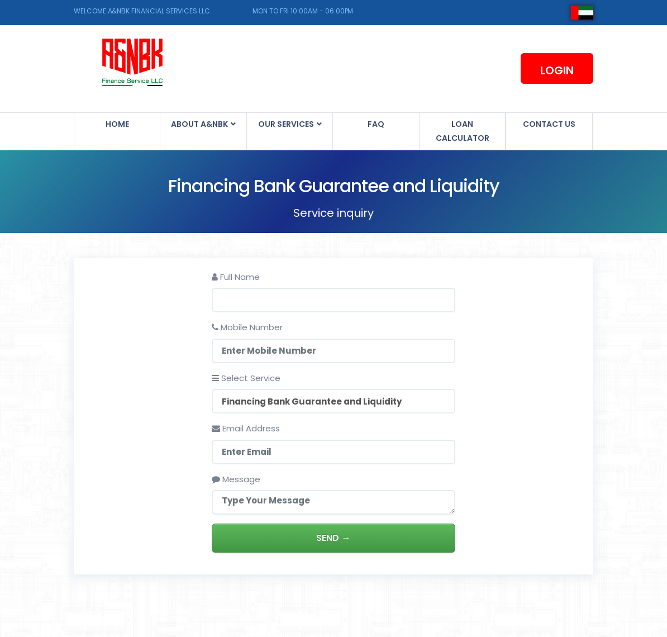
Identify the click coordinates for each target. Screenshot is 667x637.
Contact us (549, 124)
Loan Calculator (462, 131)
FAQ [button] (376, 124)
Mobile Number (247, 327)
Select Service (246, 378)
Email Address (246, 428)
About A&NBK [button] (200, 124)
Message (236, 479)
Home (117, 124)
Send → (334, 537)
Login (557, 70)
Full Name (236, 277)
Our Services (287, 124)
